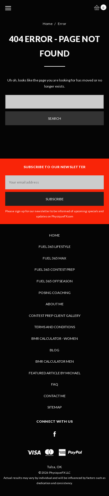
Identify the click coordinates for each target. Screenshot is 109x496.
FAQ (54, 384)
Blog (54, 350)
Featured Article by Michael (55, 373)
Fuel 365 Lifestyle (55, 246)
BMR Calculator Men (54, 361)
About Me (55, 304)
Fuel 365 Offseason (55, 281)
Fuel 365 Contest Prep (55, 269)
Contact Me (55, 396)
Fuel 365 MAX (54, 258)
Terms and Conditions (54, 327)
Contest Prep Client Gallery (55, 315)
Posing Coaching (55, 292)
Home (54, 235)
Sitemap (54, 407)
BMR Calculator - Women (54, 338)
